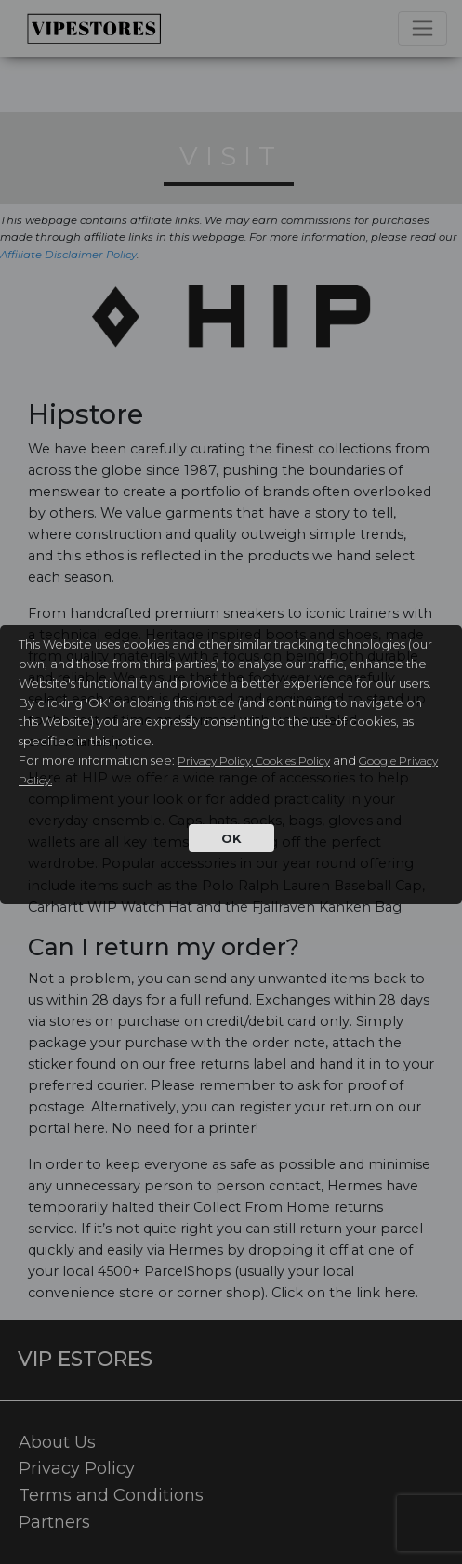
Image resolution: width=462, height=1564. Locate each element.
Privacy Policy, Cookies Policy (254, 761)
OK (231, 838)
